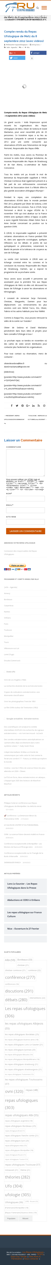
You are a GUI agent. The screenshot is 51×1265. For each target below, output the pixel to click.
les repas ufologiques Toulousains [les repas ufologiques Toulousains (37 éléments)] (23, 1081)
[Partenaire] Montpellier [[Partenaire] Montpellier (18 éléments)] (16, 1207)
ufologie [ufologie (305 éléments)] (18, 1194)
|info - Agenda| (12, 47)
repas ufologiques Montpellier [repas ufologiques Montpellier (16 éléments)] (19, 1150)
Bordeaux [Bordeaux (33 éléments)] (24, 958)
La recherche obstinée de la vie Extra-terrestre (23, 685)
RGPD (40, 1253)
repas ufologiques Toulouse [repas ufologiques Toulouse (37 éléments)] (22, 1163)
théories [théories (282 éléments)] (17, 1176)
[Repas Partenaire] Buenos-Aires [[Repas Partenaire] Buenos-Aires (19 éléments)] (21, 1212)
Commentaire (13, 447)
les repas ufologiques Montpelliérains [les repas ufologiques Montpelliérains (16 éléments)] (22, 1059)
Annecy (7, 592)
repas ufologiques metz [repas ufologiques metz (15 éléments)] (16, 1145)
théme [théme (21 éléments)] (25, 1169)
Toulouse (8, 629)
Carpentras (8, 605)
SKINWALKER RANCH (12, 862)
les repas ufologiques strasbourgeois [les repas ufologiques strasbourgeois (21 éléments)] (23, 1068)
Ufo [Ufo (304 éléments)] (13, 1185)
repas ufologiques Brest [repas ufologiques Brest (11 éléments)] (15, 1130)
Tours (6, 641)
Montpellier (8, 635)
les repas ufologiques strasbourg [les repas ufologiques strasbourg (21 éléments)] (21, 1063)
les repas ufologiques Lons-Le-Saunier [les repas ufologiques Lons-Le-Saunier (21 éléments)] (24, 1044)
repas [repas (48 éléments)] (32, 1089)
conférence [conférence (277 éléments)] (20, 976)
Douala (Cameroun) (12, 660)
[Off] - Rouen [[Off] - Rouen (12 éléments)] (31, 1201)
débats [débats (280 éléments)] (16, 999)
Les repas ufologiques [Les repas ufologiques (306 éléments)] (25, 1011)
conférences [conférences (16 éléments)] (12, 983)
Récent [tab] (25, 1218)
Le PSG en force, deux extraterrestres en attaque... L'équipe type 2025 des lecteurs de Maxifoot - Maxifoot (25, 779)
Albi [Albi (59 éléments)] (10, 959)
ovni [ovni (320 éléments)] (14, 1090)
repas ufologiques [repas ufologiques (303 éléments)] (21, 1103)
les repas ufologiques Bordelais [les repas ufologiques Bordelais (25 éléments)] (22, 1033)
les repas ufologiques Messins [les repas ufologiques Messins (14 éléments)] (19, 1054)
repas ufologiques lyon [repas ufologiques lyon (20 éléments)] (17, 1140)
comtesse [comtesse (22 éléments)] (34, 969)
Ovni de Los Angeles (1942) (15, 679)
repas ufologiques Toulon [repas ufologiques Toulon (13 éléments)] (16, 1159)
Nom (8, 493)
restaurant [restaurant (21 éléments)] (11, 1169)
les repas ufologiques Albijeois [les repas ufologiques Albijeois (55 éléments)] (24, 1025)
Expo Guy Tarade (19, 1255)
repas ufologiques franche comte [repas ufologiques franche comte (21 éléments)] (21, 1135)
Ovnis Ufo (10, 671)
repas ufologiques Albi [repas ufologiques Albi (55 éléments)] (21, 1114)
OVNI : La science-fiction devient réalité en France (24, 833)
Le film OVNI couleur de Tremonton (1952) (21, 707)
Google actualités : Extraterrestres (22, 718)
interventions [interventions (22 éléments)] (37, 997)
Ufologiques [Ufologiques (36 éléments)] (14, 1201)
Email (9, 504)
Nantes (7, 611)
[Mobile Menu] (44, 8)
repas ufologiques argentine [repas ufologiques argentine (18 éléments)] (19, 1120)
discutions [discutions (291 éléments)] (19, 990)
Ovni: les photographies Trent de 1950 (19, 701)
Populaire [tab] (11, 1218)
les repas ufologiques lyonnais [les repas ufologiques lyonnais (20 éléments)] (20, 1049)
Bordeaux (8, 599)
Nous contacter (31, 1258)
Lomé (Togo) (9, 654)
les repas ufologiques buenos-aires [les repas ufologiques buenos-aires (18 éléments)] (21, 1039)
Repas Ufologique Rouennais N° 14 (14, 419)
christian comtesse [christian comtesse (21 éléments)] (15, 969)
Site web (11, 516)
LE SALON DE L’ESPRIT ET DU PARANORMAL (21, 824)
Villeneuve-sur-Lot (11, 647)
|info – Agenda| (10, 586)
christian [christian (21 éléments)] (23, 964)
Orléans (7, 617)
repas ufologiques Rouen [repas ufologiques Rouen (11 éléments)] (15, 1154)
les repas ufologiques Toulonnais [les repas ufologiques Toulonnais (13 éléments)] (19, 1074)
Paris (6, 623)
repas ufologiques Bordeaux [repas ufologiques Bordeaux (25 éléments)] (20, 1125)
